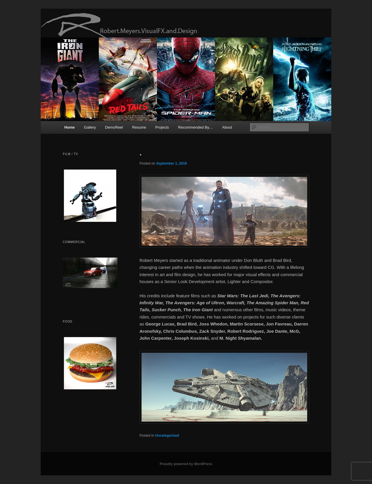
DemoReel (114, 127)
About (227, 127)
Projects (162, 127)
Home (69, 127)
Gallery (90, 127)
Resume (139, 127)
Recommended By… (195, 127)
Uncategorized (167, 435)
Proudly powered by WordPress (186, 464)
